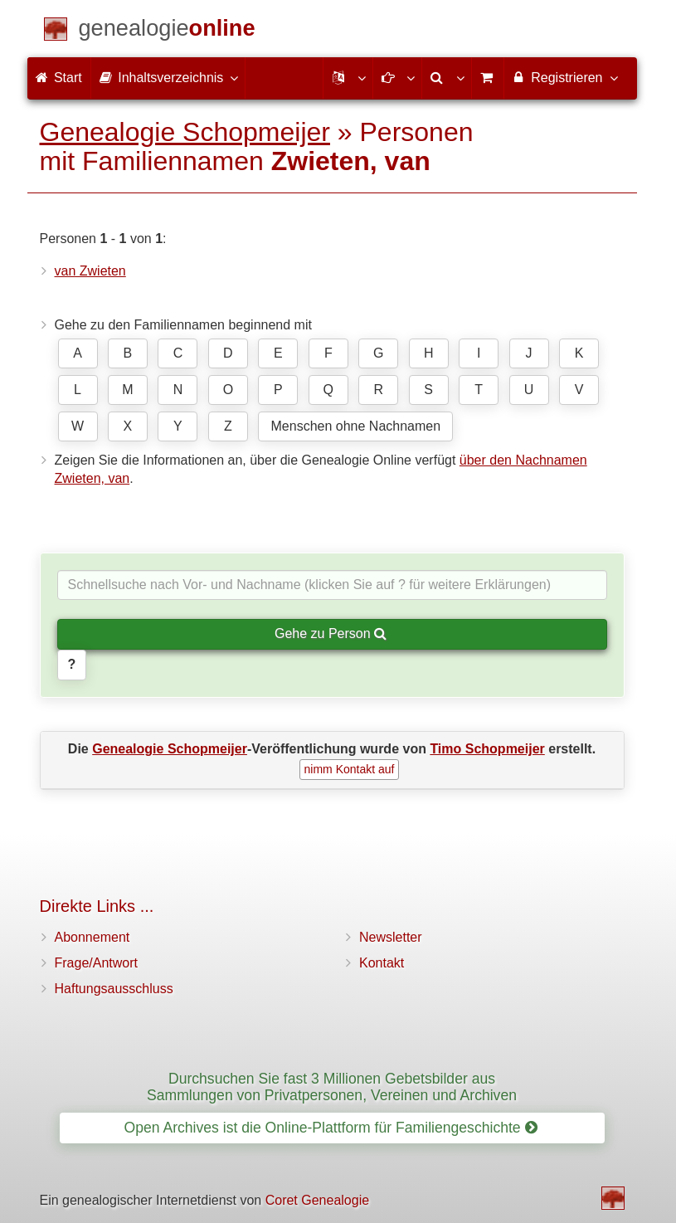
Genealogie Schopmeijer (185, 132)
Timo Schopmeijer (487, 749)
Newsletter (390, 937)
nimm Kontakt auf (349, 769)
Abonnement (92, 937)
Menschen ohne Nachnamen (356, 426)
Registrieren (564, 77)
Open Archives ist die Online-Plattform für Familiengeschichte (330, 1127)
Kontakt (381, 963)
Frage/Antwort (96, 963)
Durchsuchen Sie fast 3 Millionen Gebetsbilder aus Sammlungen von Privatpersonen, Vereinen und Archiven (332, 1086)
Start (59, 78)
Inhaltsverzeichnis (168, 77)
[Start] (167, 31)
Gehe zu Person (331, 633)
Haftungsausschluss (114, 989)
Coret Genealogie (317, 1200)
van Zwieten (90, 271)
